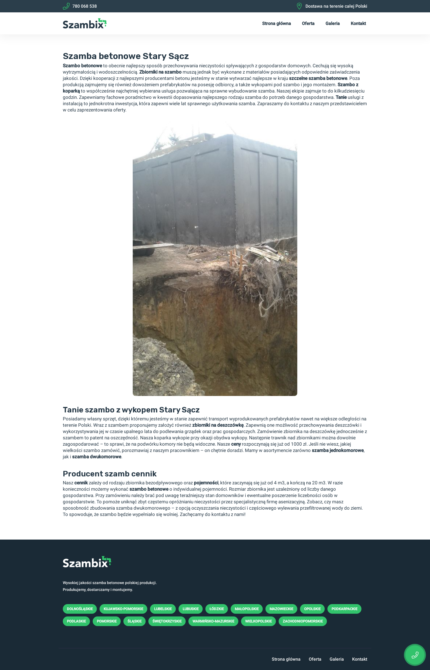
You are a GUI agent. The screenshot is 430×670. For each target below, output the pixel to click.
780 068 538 (80, 6)
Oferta (308, 23)
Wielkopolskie (258, 621)
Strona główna (276, 23)
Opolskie (312, 609)
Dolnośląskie (80, 609)
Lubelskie (163, 609)
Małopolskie (247, 609)
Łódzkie (217, 609)
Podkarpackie (344, 609)
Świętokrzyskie (167, 621)
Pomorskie (107, 621)
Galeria (333, 23)
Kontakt (358, 23)
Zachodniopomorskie (303, 621)
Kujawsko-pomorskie (123, 609)
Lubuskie (191, 609)
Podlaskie (76, 621)
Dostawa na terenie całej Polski (331, 6)
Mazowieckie (281, 609)
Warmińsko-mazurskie (213, 621)
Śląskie (135, 621)
